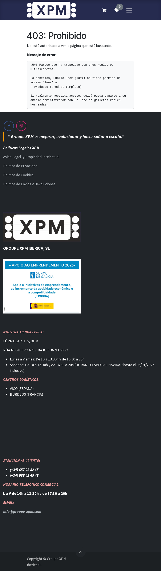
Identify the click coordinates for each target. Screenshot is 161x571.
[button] (81, 552)
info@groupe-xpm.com (22, 511)
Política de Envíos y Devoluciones (29, 183)
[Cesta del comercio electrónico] (104, 10)
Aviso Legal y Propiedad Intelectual (31, 156)
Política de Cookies (18, 174)
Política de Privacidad (20, 165)
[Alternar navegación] (129, 10)
